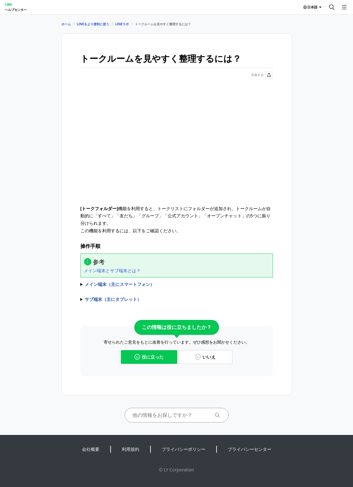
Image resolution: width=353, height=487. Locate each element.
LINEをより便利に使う (93, 24)
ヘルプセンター (16, 9)
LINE (8, 4)
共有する (262, 75)
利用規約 (130, 449)
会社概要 (90, 449)
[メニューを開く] (344, 7)
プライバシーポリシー (183, 449)
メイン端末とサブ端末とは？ (112, 270)
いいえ (205, 357)
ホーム (66, 24)
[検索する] (332, 7)
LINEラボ (122, 24)
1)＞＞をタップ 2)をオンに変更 (176, 284)
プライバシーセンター (249, 449)
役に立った (149, 357)
